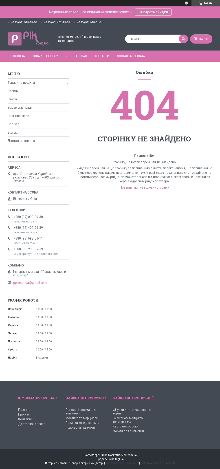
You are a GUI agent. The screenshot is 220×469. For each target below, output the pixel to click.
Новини (13, 91)
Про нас (81, 56)
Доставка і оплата (131, 56)
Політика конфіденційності (158, 463)
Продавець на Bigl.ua (110, 459)
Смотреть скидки (153, 12)
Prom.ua (131, 455)
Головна (18, 56)
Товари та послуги (47, 56)
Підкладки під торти (80, 427)
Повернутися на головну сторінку (144, 187)
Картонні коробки (126, 426)
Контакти (102, 56)
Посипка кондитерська (82, 423)
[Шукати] (183, 39)
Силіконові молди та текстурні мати (128, 419)
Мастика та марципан (82, 418)
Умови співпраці (20, 107)
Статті (12, 99)
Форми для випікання (129, 431)
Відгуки (13, 132)
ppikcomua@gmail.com (30, 282)
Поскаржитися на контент (122, 463)
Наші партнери (18, 116)
